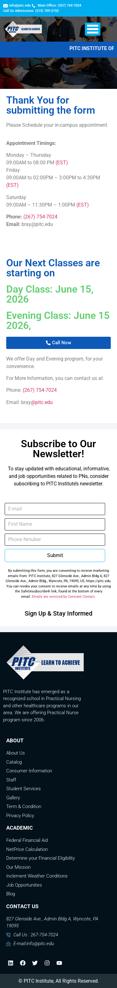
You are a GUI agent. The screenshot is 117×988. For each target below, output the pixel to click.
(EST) (62, 163)
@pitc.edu (42, 402)
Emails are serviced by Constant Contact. (64, 597)
